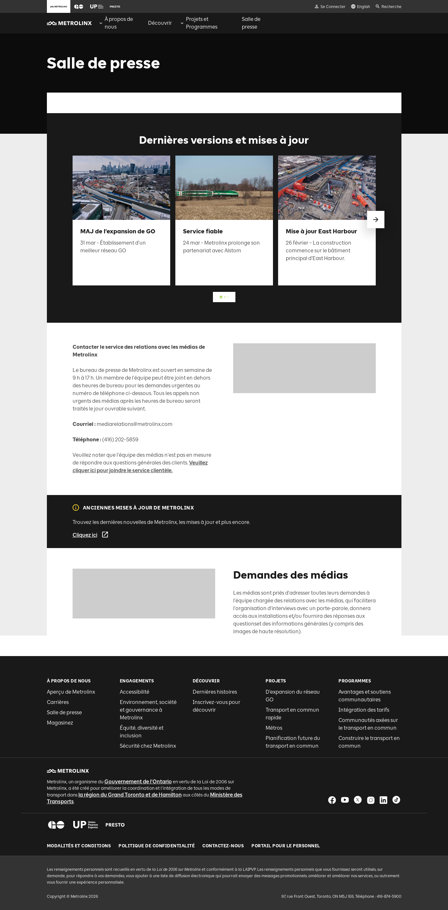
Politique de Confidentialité (157, 846)
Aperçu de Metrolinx (71, 692)
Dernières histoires (215, 692)
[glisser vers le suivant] (375, 219)
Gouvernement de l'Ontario (138, 782)
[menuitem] (119, 23)
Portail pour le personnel (285, 846)
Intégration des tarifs (363, 710)
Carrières (58, 702)
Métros (274, 728)
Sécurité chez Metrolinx (148, 746)
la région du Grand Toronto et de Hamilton (130, 795)
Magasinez (60, 723)
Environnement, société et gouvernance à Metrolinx (148, 710)
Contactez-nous (223, 846)
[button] (79, 7)
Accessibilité (134, 692)
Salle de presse (64, 712)
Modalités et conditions (79, 846)
